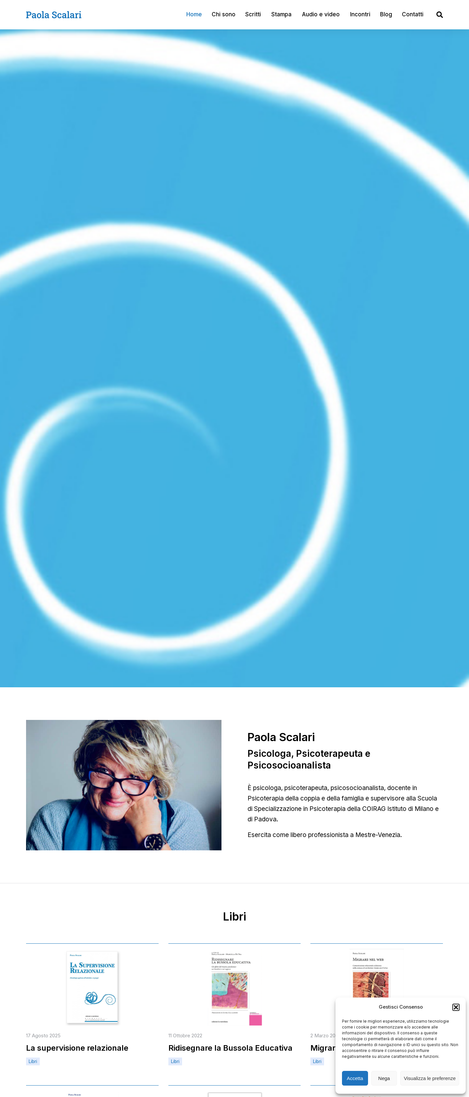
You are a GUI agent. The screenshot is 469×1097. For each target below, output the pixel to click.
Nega (384, 1078)
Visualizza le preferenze (430, 1078)
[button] (456, 1007)
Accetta (355, 1078)
